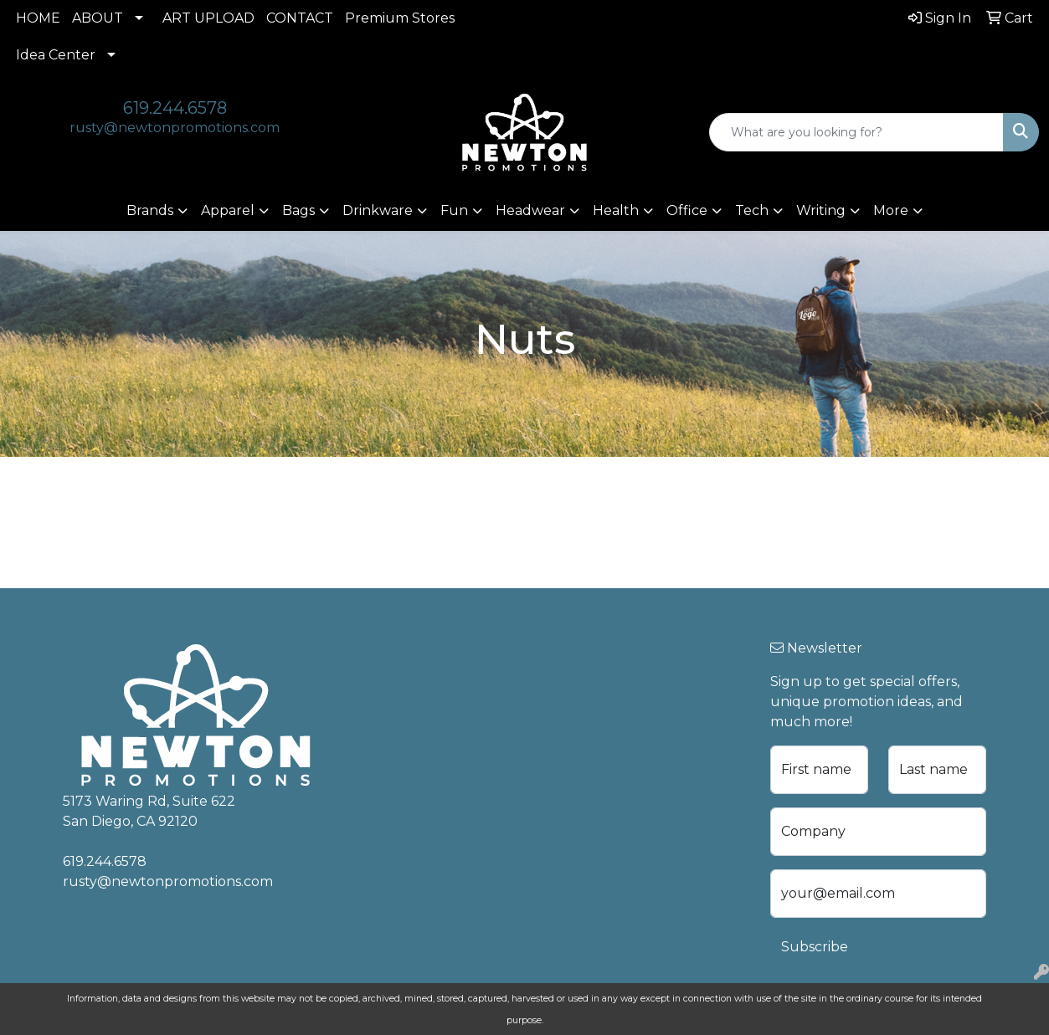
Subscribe (814, 947)
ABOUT (97, 18)
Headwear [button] (530, 210)
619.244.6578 (175, 108)
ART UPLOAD (208, 18)
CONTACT (299, 18)
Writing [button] (821, 210)
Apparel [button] (228, 210)
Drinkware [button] (377, 210)
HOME (38, 18)
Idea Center (55, 55)
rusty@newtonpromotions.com (174, 128)
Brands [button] (149, 210)
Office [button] (686, 210)
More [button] (890, 210)
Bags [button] (298, 210)
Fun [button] (454, 210)
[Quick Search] (856, 132)
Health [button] (616, 210)
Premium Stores (400, 18)
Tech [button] (752, 210)
